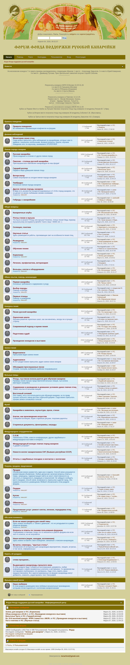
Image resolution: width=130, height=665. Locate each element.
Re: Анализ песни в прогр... (108, 368)
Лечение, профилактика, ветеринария (30, 263)
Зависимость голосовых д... (108, 227)
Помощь (20, 57)
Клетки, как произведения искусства (30, 416)
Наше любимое (20, 584)
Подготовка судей (21, 334)
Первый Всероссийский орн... (108, 547)
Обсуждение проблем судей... (109, 333)
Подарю (16, 488)
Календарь (42, 57)
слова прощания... (21, 560)
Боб (114, 182)
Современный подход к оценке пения (30, 326)
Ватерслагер (19, 176)
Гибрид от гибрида (105, 200)
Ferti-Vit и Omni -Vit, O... (106, 477)
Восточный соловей (22, 393)
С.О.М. (16, 435)
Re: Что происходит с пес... (108, 312)
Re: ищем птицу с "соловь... (108, 496)
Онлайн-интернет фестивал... (109, 445)
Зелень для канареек (105, 256)
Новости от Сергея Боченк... (108, 248)
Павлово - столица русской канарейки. (31, 161)
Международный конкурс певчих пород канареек (35, 444)
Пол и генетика (103, 234)
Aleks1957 (24, 195)
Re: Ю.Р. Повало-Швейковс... (108, 570)
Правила (101, 127)
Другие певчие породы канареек (28, 189)
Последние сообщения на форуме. (19, 634)
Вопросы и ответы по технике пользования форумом (38, 530)
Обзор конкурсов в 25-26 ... (108, 341)
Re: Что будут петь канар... (107, 326)
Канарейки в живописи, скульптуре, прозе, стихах (36, 410)
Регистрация (81, 57)
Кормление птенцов (105, 141)
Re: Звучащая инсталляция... (108, 410)
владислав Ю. (117, 288)
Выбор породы (20, 288)
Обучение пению (20, 249)
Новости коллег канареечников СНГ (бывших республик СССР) (42, 452)
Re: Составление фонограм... (108, 361)
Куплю (16, 495)
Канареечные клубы (22, 213)
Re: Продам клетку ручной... (108, 510)
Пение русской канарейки (25, 312)
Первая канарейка (21, 282)
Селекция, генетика (22, 227)
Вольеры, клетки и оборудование (28, 269)
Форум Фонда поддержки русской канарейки (65, 47)
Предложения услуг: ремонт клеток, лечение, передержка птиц (42, 510)
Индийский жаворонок (106, 381)
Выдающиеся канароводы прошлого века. (32, 565)
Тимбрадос (18, 183)
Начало (9, 57)
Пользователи (56, 57)
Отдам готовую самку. (106, 489)
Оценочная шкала (21, 317)
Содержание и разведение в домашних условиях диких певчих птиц (44, 387)
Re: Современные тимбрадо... (109, 184)
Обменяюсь (18, 503)
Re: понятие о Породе (106, 290)
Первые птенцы (20, 296)
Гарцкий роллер (20, 168)
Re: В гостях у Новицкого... (107, 539)
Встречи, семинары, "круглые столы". (30, 545)
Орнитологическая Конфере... (109, 452)
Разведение (18, 241)
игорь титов (117, 359)
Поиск (30, 57)
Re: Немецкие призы (105, 424)
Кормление (18, 255)
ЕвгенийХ (116, 475)
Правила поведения (22, 126)
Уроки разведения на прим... (108, 241)
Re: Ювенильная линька (107, 299)
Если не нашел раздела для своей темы (31, 521)
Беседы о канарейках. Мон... (108, 459)
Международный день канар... (109, 437)
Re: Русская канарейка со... (108, 155)
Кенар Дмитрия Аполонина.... (108, 162)
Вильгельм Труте (104, 169)
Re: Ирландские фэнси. (106, 192)
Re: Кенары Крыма (105, 353)
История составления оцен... (108, 319)
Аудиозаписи (19, 360)
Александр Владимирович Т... (109, 560)
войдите (73, 34)
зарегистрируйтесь (87, 34)
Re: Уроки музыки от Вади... (108, 220)
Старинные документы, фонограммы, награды (35, 425)
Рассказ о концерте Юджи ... (108, 586)
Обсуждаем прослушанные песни (28, 367)
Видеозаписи (19, 353)
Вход (69, 57)
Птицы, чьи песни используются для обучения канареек (39, 379)
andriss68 (116, 198)
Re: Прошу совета (104, 283)
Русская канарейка (21, 154)
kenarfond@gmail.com (70, 656)
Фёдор (71, 630)
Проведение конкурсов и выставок (29, 341)
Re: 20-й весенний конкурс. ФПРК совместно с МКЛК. (28, 618)
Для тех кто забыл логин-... (108, 532)
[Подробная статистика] (15, 636)
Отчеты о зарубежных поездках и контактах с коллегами (39, 459)
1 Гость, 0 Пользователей (17, 645)
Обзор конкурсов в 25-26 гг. (17, 614)
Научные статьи (20, 233)
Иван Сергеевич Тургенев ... (108, 396)
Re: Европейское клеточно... (108, 417)
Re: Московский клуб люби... (108, 212)
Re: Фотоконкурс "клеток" (107, 270)
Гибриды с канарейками (24, 200)
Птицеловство (103, 524)
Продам (16, 470)
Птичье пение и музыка (24, 218)
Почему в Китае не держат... (108, 388)
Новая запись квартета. (106, 176)
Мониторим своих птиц (23, 138)
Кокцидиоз (102, 263)
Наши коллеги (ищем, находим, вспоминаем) (33, 538)
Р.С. (114, 125)
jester (114, 190)
